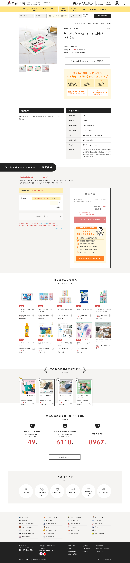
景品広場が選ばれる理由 (103, 548)
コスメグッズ (97, 524)
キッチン (23, 521)
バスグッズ (96, 521)
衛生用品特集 (73, 534)
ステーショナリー (74, 530)
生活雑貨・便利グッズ (26, 534)
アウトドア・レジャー (99, 517)
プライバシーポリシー (24, 559)
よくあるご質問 (72, 554)
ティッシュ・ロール (74, 527)
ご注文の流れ (71, 546)
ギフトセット (73, 521)
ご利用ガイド (58, 228)
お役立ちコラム (100, 546)
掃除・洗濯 (47, 521)
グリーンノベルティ (74, 517)
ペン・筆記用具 (24, 530)
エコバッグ (23, 517)
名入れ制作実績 (72, 551)
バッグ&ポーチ (48, 534)
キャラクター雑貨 (98, 534)
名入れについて (72, 548)
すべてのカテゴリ (49, 537)
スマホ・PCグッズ (49, 524)
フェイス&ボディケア (26, 524)
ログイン (117, 5)
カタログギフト (24, 537)
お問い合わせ (45, 223)
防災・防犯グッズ (74, 524)
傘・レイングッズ (49, 530)
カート (126, 5)
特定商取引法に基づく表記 (39, 559)
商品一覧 (83, 23)
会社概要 (85, 546)
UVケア (95, 530)
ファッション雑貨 (25, 527)
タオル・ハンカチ (98, 527)
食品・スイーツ (49, 527)
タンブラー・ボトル (50, 517)
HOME (76, 23)
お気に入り (108, 5)
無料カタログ (99, 5)
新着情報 (85, 551)
